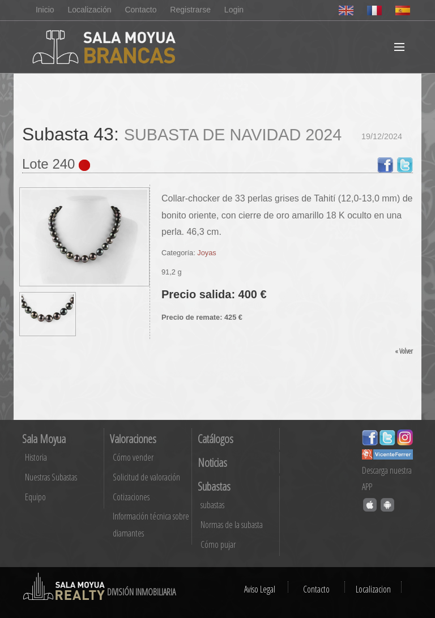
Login (234, 9)
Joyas (206, 252)
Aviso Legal (259, 589)
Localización (89, 9)
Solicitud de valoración (146, 477)
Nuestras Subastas (51, 477)
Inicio (45, 9)
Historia (36, 457)
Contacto (140, 9)
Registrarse (190, 9)
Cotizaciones (131, 497)
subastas (212, 505)
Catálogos (215, 439)
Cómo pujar (218, 544)
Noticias (212, 462)
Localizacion (373, 589)
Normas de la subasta (232, 524)
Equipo (35, 497)
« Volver (404, 351)
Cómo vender (133, 457)
